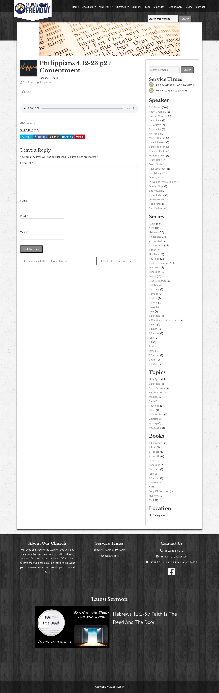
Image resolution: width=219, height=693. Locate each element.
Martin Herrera (157, 138)
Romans (153, 293)
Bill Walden (155, 190)
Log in (120, 686)
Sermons (137, 6)
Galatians (154, 285)
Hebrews (154, 232)
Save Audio (28, 123)
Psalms (153, 298)
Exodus (153, 364)
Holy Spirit (155, 379)
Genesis (153, 302)
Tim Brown (155, 107)
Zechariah (154, 241)
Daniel (152, 276)
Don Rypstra (156, 177)
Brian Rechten (157, 195)
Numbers (154, 254)
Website (24, 232)
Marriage (154, 396)
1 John (152, 249)
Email (24, 216)
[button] (95, 6)
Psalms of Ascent (159, 263)
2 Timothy (155, 456)
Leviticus (154, 267)
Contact (200, 6)
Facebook (40, 136)
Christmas (154, 315)
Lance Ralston (157, 146)
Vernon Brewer (157, 155)
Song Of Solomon (159, 491)
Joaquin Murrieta (158, 116)
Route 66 (154, 258)
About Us (87, 6)
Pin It (79, 136)
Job (151, 342)
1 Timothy (155, 451)
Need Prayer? (174, 6)
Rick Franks (155, 203)
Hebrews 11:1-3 (130, 613)
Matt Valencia (157, 208)
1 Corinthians (156, 245)
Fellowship (155, 427)
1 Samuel (154, 355)
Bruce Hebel (156, 160)
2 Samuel (154, 333)
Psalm (152, 346)
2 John (152, 359)
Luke (151, 311)
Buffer (54, 136)
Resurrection (156, 392)
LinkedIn (67, 136)
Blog (147, 6)
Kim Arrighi (155, 133)
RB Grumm (155, 124)
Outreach (120, 6)
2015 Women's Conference (164, 320)
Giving (189, 6)
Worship (153, 423)
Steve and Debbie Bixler (162, 181)
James (152, 350)
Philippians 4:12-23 (69, 63)
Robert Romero (157, 111)
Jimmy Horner (156, 199)
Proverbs (154, 307)
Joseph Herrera (157, 142)
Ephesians (154, 271)
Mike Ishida (155, 129)
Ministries (104, 6)
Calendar (159, 6)
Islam (152, 410)
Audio (27, 91)
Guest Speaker (157, 388)
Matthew (154, 289)
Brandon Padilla (158, 151)
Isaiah (152, 223)
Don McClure (156, 186)
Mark (151, 500)
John (151, 337)
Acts (151, 228)
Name (24, 200)
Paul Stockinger (157, 168)
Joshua (153, 324)
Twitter (27, 136)
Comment (26, 163)
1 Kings (153, 328)
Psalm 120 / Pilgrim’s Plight (117, 261)
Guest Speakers (157, 280)
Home (75, 6)
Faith (152, 401)
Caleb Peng (155, 120)
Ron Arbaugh (156, 173)
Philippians (155, 236)
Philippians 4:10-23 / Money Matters (46, 261)
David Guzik (155, 164)
